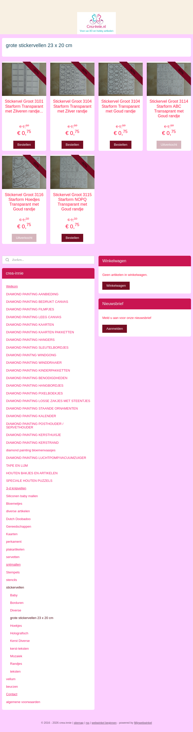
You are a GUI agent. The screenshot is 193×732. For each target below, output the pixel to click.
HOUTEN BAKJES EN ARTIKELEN (32, 473)
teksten (15, 671)
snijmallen (13, 564)
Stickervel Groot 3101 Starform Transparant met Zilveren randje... (24, 106)
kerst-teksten (19, 648)
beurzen (12, 686)
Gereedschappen (18, 526)
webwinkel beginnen (104, 722)
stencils (11, 580)
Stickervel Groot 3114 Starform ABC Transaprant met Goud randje (169, 108)
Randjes (16, 664)
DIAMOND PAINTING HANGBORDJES (34, 385)
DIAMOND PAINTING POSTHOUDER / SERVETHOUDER (34, 425)
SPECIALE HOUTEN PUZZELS (29, 481)
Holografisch (19, 633)
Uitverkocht (169, 144)
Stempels (13, 572)
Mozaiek (16, 656)
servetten (12, 557)
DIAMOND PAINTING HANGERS (30, 340)
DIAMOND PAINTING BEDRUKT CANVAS (37, 302)
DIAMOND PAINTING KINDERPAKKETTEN (38, 370)
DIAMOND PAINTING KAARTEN (30, 324)
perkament (13, 541)
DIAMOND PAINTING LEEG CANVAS (33, 317)
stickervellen (15, 587)
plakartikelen (15, 549)
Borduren (16, 603)
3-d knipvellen (16, 488)
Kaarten (12, 534)
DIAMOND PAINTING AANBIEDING (32, 294)
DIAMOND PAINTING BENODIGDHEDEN (36, 378)
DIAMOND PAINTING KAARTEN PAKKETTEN (40, 332)
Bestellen (24, 144)
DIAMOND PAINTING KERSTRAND (32, 443)
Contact (11, 694)
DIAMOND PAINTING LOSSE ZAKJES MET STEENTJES (48, 401)
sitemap (79, 722)
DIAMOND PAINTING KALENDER (31, 416)
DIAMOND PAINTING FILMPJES (30, 309)
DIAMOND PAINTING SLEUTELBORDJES (37, 347)
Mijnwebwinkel (143, 722)
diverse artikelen (18, 511)
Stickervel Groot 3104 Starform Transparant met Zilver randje (72, 106)
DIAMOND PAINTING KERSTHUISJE (33, 435)
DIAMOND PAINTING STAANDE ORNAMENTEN (42, 408)
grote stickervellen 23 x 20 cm (31, 618)
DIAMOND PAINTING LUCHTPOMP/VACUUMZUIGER (46, 458)
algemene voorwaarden (23, 702)
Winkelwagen (116, 285)
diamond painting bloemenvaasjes (31, 450)
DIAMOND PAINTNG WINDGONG (31, 355)
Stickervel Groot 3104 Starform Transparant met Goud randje (120, 106)
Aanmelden (114, 329)
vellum (11, 679)
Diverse (15, 610)
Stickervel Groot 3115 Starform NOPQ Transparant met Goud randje (72, 202)
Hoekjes (16, 626)
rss (87, 722)
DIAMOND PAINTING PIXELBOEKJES (34, 393)
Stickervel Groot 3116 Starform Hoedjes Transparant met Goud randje (24, 202)
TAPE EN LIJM (17, 465)
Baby (14, 595)
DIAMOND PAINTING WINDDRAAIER (34, 362)
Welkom (12, 286)
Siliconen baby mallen (22, 496)
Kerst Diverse (20, 641)
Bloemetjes (14, 503)
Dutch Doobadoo (18, 519)
